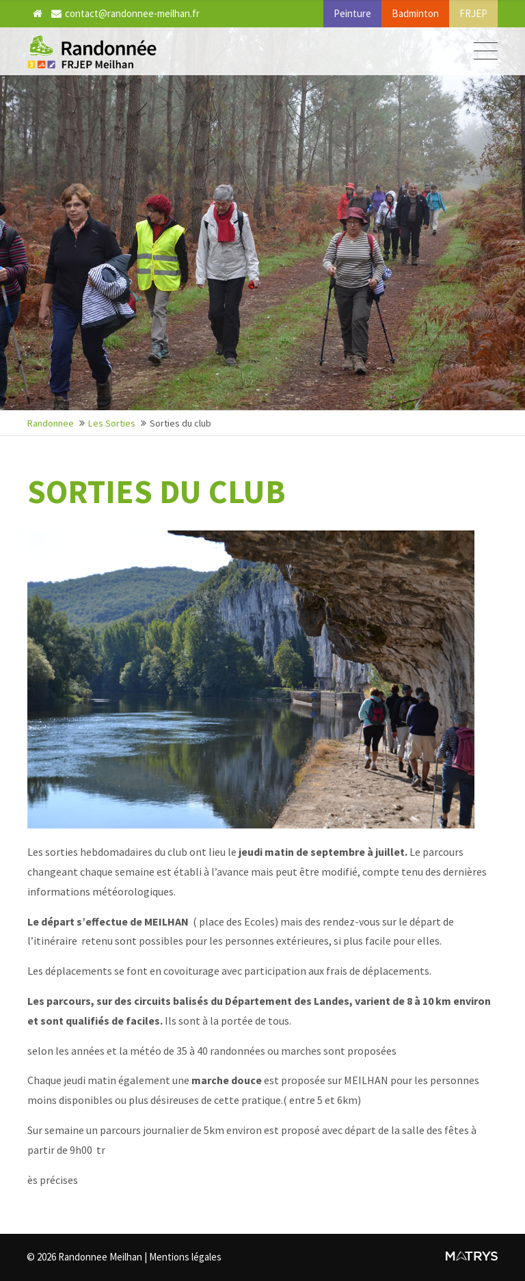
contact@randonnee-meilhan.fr (125, 13)
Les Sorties (111, 423)
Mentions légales (186, 1256)
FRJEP (473, 13)
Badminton (415, 13)
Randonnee (50, 423)
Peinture (352, 13)
